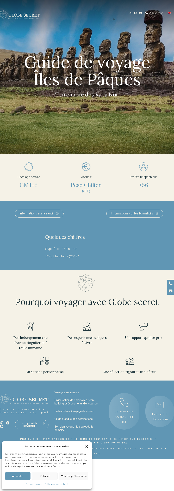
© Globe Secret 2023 (113, 442)
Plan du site (29, 438)
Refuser (45, 476)
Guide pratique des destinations (73, 419)
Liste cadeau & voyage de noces (74, 411)
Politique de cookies (34, 484)
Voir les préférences (73, 476)
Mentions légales (56, 438)
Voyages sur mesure (66, 392)
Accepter (17, 476)
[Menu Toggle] (113, 19)
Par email (159, 414)
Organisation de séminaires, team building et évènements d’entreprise (76, 401)
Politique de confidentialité (56, 484)
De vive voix (124, 411)
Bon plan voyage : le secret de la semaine (73, 428)
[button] (86, 446)
